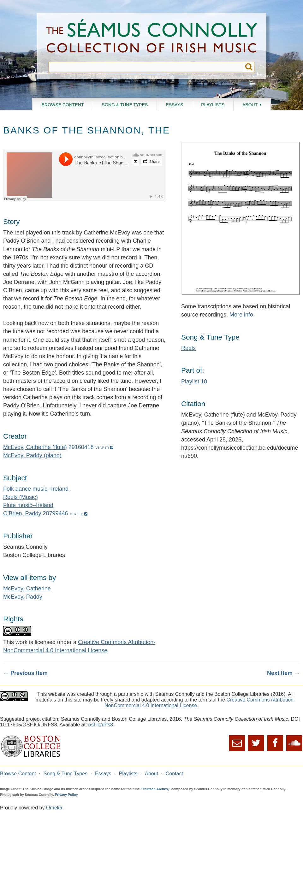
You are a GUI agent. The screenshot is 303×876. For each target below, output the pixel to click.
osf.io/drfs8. (101, 724)
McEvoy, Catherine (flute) (35, 447)
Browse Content (63, 104)
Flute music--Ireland (28, 505)
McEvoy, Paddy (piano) (32, 455)
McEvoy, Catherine (27, 588)
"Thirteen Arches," (155, 789)
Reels (188, 348)
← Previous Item (25, 673)
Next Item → (283, 673)
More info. (242, 314)
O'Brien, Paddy (22, 513)
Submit (248, 67)
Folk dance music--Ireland (35, 489)
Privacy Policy (66, 794)
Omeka (54, 807)
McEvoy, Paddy (22, 597)
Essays (174, 104)
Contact (174, 773)
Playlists (212, 104)
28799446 (55, 513)
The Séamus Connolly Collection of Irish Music (151, 37)
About (250, 104)
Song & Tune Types (125, 104)
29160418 (81, 447)
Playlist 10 (194, 381)
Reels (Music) (20, 497)
